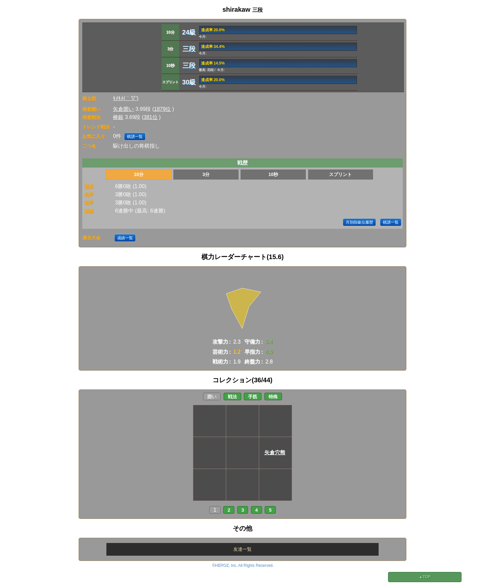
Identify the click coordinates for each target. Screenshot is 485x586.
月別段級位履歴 (359, 222)
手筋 (252, 396)
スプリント (340, 174)
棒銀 (118, 117)
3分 (206, 174)
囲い (211, 396)
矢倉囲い (123, 109)
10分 (139, 174)
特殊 (273, 396)
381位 (151, 117)
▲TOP (424, 577)
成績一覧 (125, 238)
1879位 (162, 109)
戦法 (232, 396)
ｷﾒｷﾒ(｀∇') (125, 98)
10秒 (273, 174)
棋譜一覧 (135, 136)
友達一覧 (242, 549)
